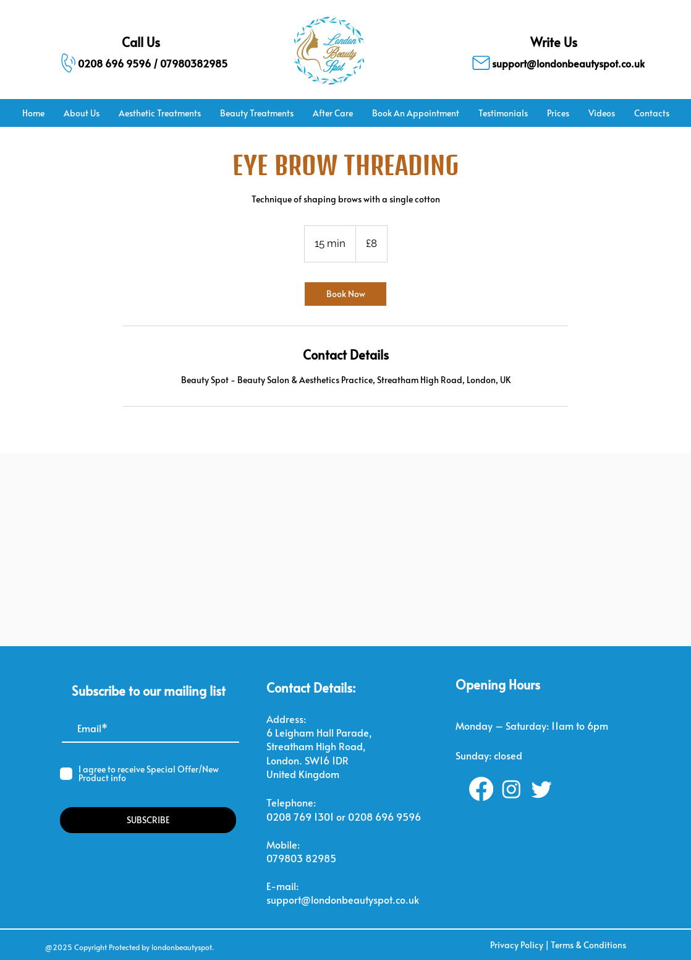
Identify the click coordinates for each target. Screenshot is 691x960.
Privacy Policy (516, 945)
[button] (159, 113)
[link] (345, 294)
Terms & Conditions (588, 945)
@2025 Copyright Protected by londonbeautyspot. (129, 947)
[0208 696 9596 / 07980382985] (136, 63)
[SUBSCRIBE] (148, 820)
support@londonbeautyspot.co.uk (342, 899)
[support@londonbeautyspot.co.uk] (553, 63)
